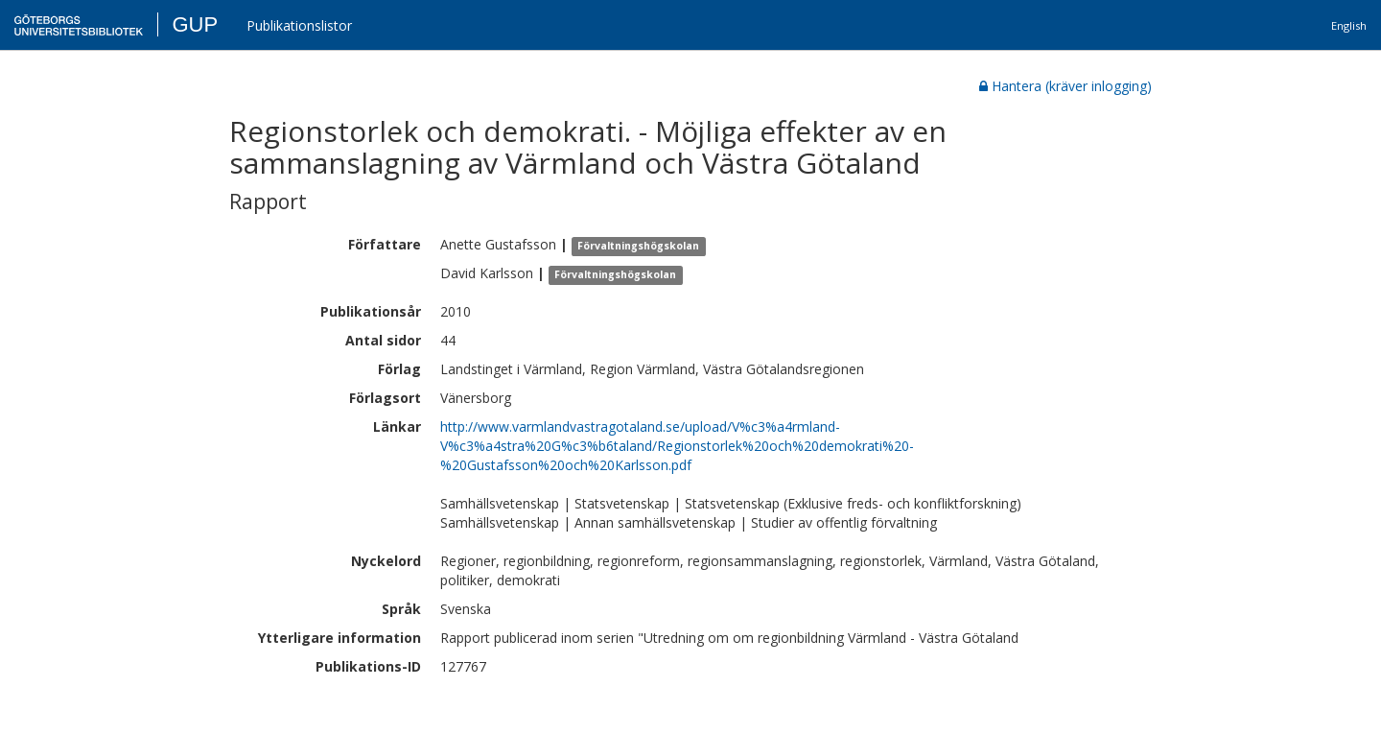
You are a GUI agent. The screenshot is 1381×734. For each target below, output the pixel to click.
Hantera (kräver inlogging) (1065, 86)
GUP (195, 24)
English (1349, 25)
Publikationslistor (299, 25)
